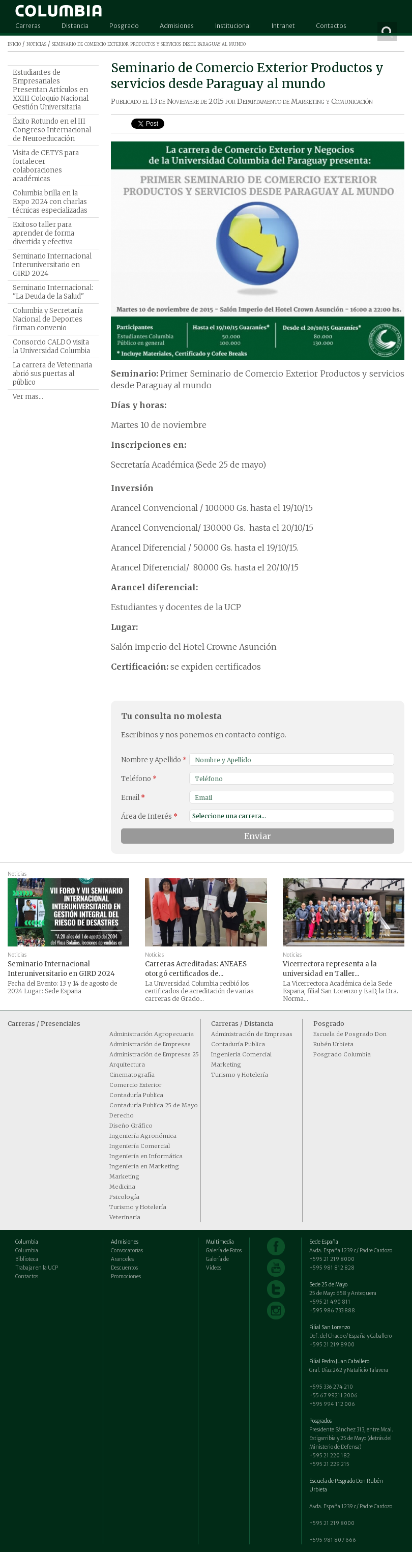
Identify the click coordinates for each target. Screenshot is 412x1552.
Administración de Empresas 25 (154, 1054)
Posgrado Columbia (342, 1054)
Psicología (124, 1196)
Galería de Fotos (224, 1250)
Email (133, 797)
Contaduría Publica (136, 1095)
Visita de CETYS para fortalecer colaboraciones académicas (46, 166)
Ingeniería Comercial (139, 1145)
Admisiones (177, 26)
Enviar (257, 836)
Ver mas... (28, 396)
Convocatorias (127, 1250)
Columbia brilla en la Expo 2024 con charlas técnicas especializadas (50, 202)
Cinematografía (132, 1074)
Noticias (17, 874)
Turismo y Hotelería (137, 1207)
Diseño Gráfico (131, 1125)
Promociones (126, 1276)
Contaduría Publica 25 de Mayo (153, 1105)
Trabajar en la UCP (36, 1267)
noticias (36, 43)
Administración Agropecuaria (151, 1034)
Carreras (28, 26)
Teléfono (139, 778)
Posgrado (124, 26)
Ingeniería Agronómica (142, 1135)
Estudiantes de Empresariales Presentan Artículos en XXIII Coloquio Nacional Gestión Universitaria (51, 89)
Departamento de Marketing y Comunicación (305, 101)
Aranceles (122, 1259)
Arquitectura (127, 1064)
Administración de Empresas (150, 1044)
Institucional (233, 26)
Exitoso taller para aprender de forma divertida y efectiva (43, 233)
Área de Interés (149, 816)
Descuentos (124, 1267)
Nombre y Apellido (154, 760)
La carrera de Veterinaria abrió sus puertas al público (52, 374)
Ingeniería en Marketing (144, 1166)
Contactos (331, 26)
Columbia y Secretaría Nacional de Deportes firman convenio (48, 319)
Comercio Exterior (135, 1084)
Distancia (75, 26)
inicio (14, 43)
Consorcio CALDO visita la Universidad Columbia (51, 346)
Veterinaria (124, 1217)
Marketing (124, 1176)
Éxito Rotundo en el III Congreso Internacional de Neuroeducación (52, 130)
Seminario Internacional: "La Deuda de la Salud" (53, 292)
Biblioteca (26, 1259)
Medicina (122, 1186)
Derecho (121, 1115)
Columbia (26, 1250)
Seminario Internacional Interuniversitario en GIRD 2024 (52, 265)
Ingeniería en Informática (146, 1156)
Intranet (283, 26)
